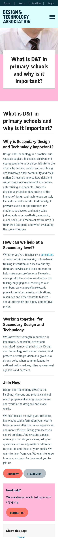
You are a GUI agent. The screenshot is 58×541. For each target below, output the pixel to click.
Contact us (17, 512)
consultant (47, 254)
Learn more (34, 473)
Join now (13, 473)
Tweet (21, 537)
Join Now (36, 3)
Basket (7, 3)
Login (51, 3)
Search (21, 3)
